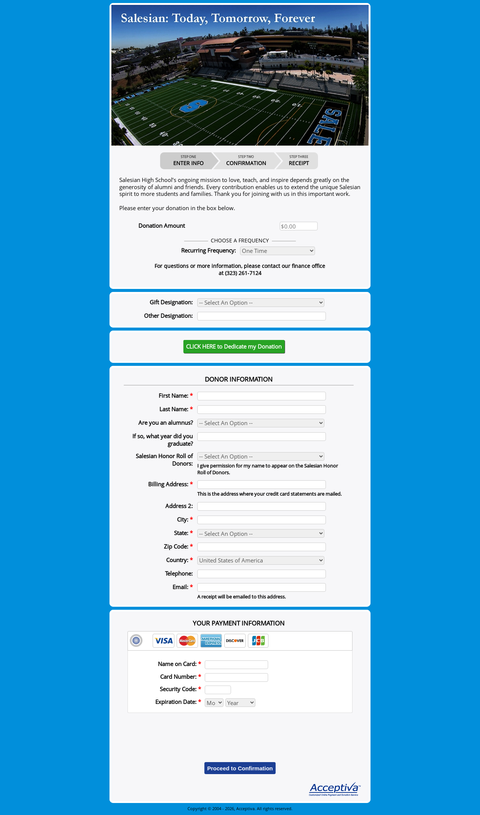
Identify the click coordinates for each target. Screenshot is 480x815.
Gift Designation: (171, 302)
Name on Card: (179, 664)
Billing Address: (170, 484)
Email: (182, 587)
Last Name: (176, 409)
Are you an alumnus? (165, 422)
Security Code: (180, 689)
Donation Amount (161, 225)
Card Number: (180, 676)
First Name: (176, 395)
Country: (179, 560)
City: (185, 519)
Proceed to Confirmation (240, 768)
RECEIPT (299, 160)
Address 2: (179, 506)
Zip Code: (178, 546)
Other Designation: (168, 315)
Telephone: (179, 573)
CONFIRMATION (246, 160)
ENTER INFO (188, 160)
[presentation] (240, 732)
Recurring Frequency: (208, 250)
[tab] (240, 641)
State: (183, 533)
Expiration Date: (178, 701)
